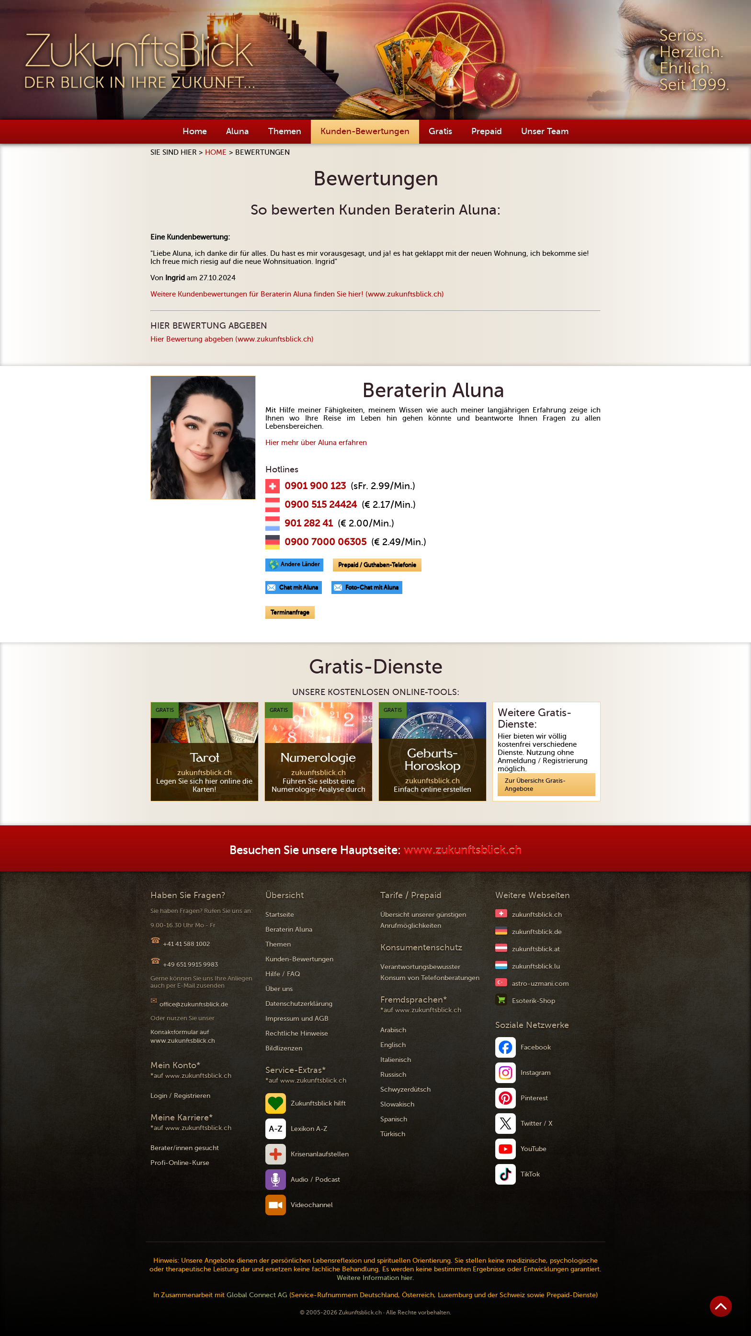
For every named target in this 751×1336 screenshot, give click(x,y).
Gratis (440, 131)
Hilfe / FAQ (282, 974)
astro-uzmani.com (540, 983)
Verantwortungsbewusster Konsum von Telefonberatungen (429, 972)
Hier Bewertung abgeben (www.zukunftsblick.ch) (232, 339)
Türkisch (392, 1134)
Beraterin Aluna (288, 929)
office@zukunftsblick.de (193, 1004)
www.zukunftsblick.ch (463, 850)
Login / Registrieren (180, 1095)
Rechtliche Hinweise (296, 1033)
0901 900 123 (315, 486)
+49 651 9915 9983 (190, 964)
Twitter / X (537, 1123)
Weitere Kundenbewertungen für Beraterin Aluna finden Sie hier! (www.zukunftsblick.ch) (297, 294)
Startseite (279, 914)
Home (194, 131)
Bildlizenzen (283, 1048)
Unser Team (545, 131)
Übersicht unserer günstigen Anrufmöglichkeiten (423, 920)
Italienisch (395, 1059)
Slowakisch (397, 1104)
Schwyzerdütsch (405, 1089)
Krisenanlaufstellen (320, 1154)
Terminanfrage (290, 612)
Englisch (393, 1045)
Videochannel (312, 1205)
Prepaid (486, 131)
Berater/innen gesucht (184, 1148)
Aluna (237, 131)
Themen (284, 131)
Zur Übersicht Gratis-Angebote (535, 784)
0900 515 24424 (320, 505)
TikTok (530, 1174)
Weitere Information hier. (375, 1277)
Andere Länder (300, 564)
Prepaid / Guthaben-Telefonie (377, 564)
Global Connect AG (257, 1295)
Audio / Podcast (315, 1179)
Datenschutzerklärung (298, 1003)
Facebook (536, 1047)
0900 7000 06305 (325, 542)
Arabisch (393, 1030)
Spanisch (393, 1119)
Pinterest (534, 1098)
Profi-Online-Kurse (179, 1162)
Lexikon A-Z (309, 1128)
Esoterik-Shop (533, 1001)
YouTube (533, 1149)
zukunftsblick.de (537, 932)
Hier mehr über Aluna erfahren (316, 442)
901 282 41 (308, 523)
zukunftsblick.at (536, 949)
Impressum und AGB (297, 1018)
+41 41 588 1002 (186, 944)
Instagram (536, 1072)
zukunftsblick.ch (537, 914)
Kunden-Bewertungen (365, 131)
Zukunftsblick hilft (318, 1103)
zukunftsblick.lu (536, 966)
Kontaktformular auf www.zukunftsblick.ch (182, 1036)
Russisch (393, 1074)
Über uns (279, 989)
